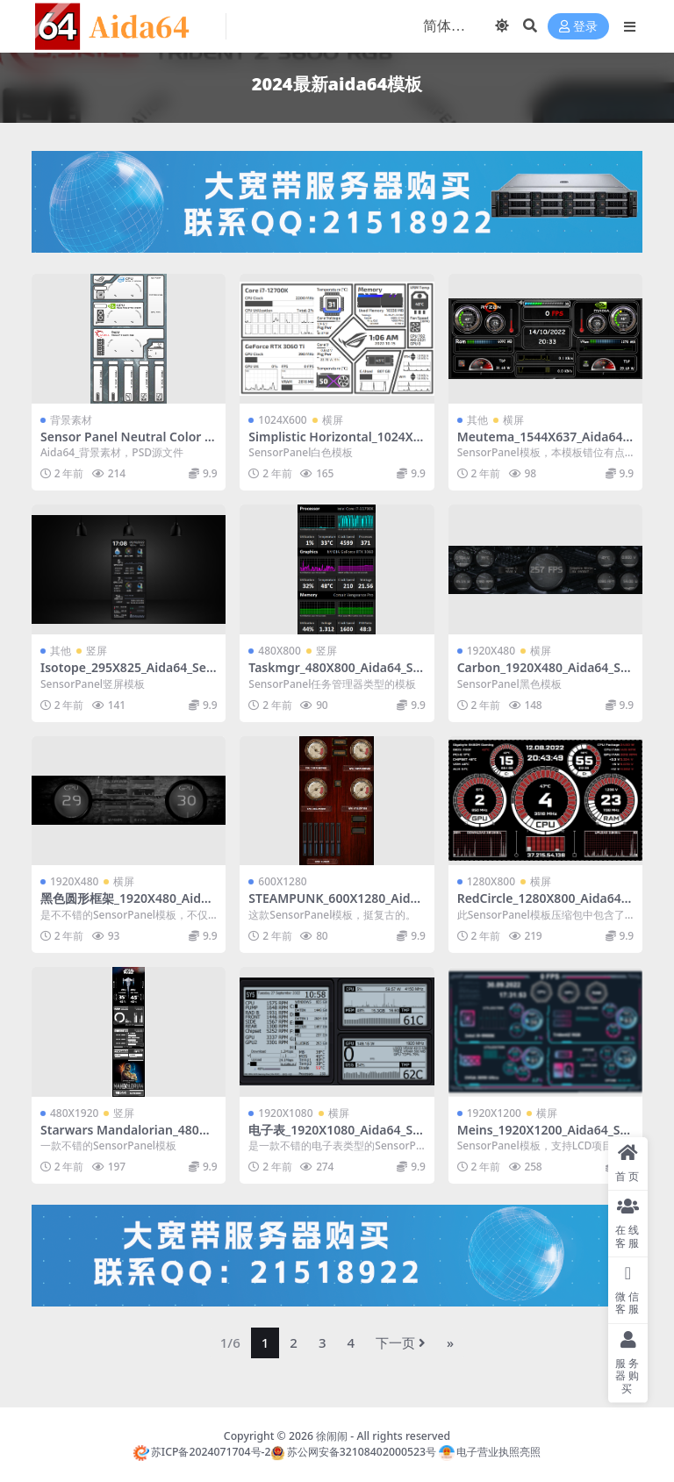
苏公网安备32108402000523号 (352, 1451)
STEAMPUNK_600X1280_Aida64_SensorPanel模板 (336, 905)
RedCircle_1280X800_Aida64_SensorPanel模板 (545, 905)
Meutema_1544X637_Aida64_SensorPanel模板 (542, 444)
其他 (477, 419)
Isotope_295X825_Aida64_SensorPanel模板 (127, 675)
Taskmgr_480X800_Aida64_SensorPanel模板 (333, 675)
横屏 (332, 419)
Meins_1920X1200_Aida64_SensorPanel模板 (542, 1137)
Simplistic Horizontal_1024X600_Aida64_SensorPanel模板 (333, 444)
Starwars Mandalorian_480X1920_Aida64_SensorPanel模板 (127, 1137)
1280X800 (491, 881)
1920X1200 (494, 1113)
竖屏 (96, 650)
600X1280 (282, 881)
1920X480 (491, 650)
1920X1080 (285, 1113)
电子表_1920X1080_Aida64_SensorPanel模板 (333, 1137)
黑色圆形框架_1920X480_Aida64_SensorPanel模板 (127, 905)
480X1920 (74, 1113)
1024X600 (282, 419)
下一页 (401, 1342)
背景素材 (71, 419)
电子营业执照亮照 (490, 1451)
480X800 (279, 650)
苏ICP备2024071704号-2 (202, 1451)
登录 (578, 26)
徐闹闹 (332, 1435)
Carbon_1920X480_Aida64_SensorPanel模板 (542, 675)
